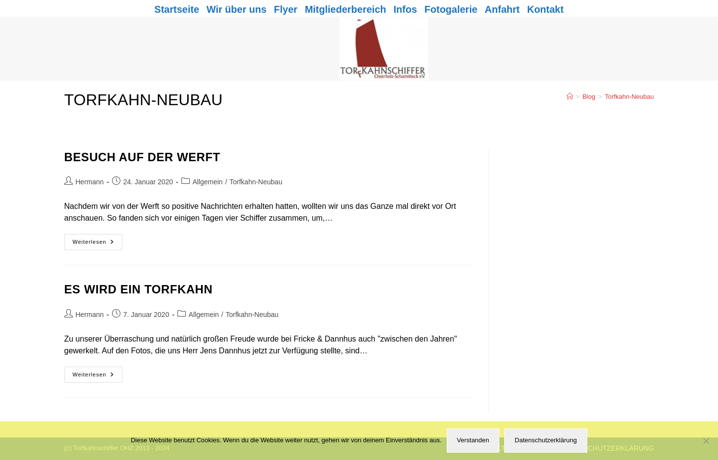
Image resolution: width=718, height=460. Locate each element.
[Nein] (706, 441)
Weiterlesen (98, 244)
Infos (405, 9)
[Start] (570, 96)
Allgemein (208, 182)
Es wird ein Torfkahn (138, 289)
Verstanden (473, 440)
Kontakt (545, 9)
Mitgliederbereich (345, 9)
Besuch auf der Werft (142, 157)
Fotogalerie (451, 9)
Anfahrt (502, 9)
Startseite (176, 9)
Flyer (285, 9)
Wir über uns (236, 9)
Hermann (90, 182)
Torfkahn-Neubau (629, 96)
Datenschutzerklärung (545, 440)
